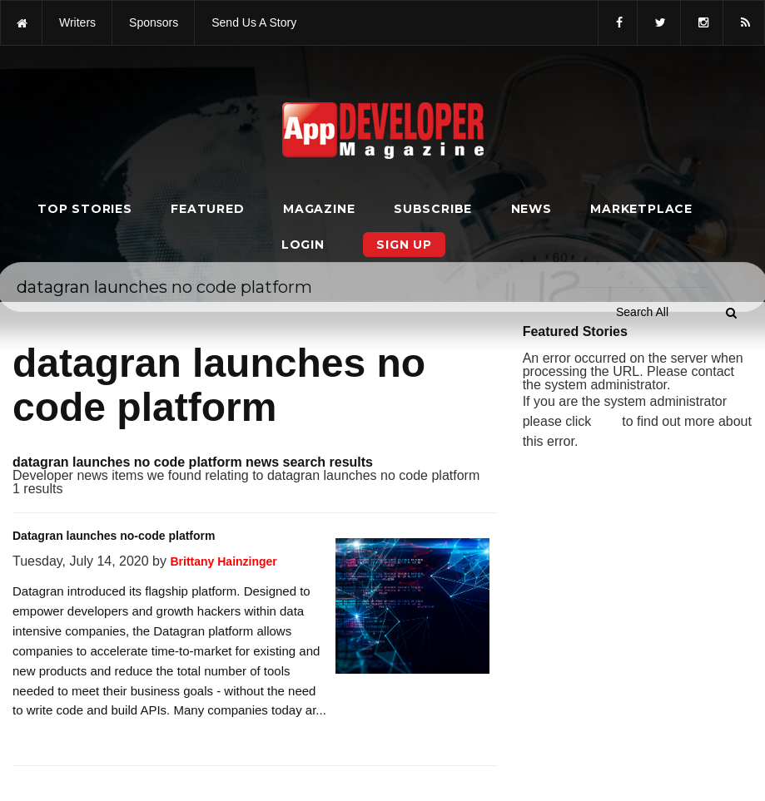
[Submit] (731, 313)
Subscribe (433, 208)
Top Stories (84, 208)
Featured (207, 208)
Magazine (319, 208)
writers (77, 22)
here (606, 421)
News (531, 208)
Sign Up (404, 244)
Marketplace (641, 208)
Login (303, 244)
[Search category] (642, 312)
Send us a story (253, 22)
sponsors (153, 22)
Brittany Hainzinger (223, 561)
